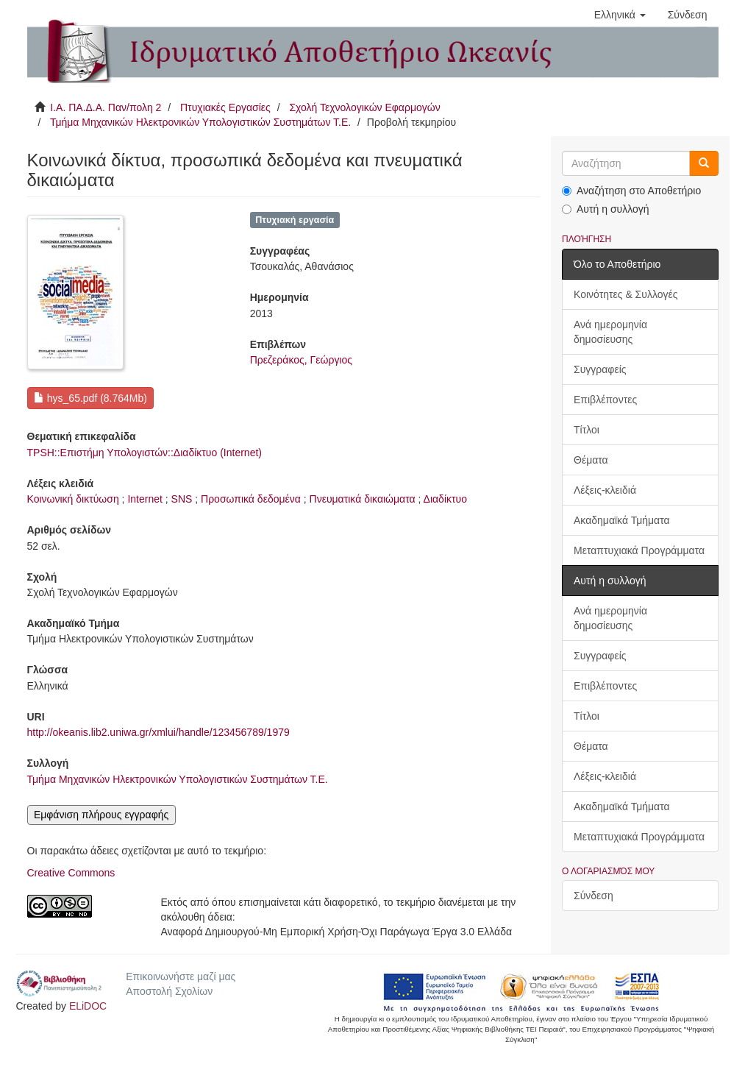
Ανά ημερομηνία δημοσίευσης (610, 332)
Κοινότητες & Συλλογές (625, 294)
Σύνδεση (593, 895)
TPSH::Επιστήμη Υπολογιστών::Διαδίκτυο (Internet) (144, 452)
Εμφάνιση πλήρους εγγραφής (101, 814)
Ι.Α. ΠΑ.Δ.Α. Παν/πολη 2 (105, 107)
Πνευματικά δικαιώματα (363, 499)
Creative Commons (71, 873)
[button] (620, 14)
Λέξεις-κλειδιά (605, 490)
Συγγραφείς (600, 369)
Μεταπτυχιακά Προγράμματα (639, 550)
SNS (182, 499)
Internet (144, 499)
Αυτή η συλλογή (605, 209)
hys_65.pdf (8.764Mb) (90, 398)
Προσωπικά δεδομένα (251, 499)
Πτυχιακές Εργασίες (225, 107)
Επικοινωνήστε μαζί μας (180, 976)
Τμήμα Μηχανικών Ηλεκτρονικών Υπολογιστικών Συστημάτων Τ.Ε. (200, 122)
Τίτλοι (586, 430)
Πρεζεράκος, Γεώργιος (301, 360)
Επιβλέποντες (605, 399)
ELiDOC (88, 1006)
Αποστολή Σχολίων (169, 991)
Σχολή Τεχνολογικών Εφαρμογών (364, 107)
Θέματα (591, 460)
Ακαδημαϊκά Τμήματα (622, 520)
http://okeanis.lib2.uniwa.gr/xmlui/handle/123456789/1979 (158, 732)
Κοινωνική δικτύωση (73, 499)
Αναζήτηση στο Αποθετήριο (631, 190)
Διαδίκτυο (445, 499)
